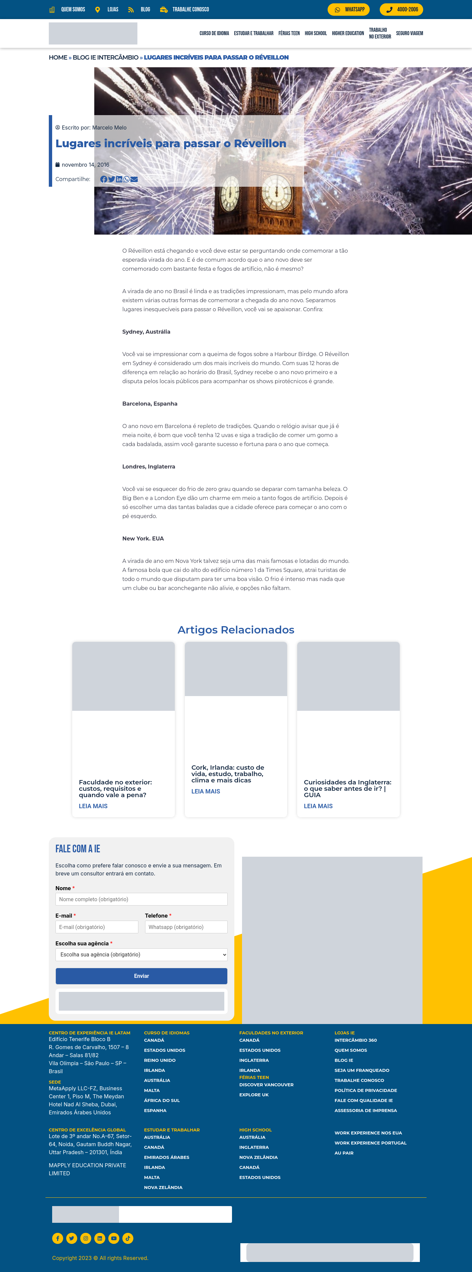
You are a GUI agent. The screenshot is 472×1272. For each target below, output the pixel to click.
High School (316, 33)
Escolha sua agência (84, 943)
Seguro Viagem (409, 33)
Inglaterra (254, 1060)
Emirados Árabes (166, 1157)
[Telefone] (186, 927)
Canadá (154, 1040)
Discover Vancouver (266, 1084)
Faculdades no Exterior (271, 1032)
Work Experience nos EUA (368, 1132)
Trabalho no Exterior (380, 33)
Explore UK (254, 1094)
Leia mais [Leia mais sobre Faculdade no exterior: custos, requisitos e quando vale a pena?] (93, 806)
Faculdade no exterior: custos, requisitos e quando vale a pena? (115, 788)
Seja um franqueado (362, 1070)
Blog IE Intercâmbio (105, 57)
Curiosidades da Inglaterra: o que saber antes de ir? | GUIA (347, 788)
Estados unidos (259, 1177)
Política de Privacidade (366, 1090)
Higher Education (348, 33)
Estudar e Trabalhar (253, 33)
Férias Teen (289, 33)
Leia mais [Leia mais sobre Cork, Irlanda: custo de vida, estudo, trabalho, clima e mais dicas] (206, 791)
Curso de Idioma (214, 33)
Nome (65, 888)
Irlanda (154, 1070)
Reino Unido (159, 1060)
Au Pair (344, 1153)
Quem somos (351, 1050)
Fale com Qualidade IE (364, 1100)
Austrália (157, 1080)
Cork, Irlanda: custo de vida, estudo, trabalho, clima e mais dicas (228, 774)
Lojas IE (345, 1032)
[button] (104, 179)
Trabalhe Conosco (359, 1080)
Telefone (158, 915)
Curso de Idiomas (167, 1032)
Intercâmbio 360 (356, 1040)
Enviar (141, 976)
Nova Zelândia (163, 1187)
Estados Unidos (164, 1050)
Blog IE (344, 1060)
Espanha (155, 1110)
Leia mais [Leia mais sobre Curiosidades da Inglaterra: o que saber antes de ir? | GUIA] (318, 806)
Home (58, 57)
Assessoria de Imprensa (366, 1110)
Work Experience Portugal (370, 1143)
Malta (152, 1090)
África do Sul (162, 1100)
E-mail (65, 915)
